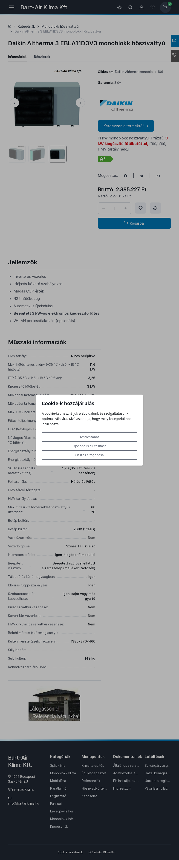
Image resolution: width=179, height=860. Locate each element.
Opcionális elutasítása (89, 446)
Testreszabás (89, 437)
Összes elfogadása (89, 455)
